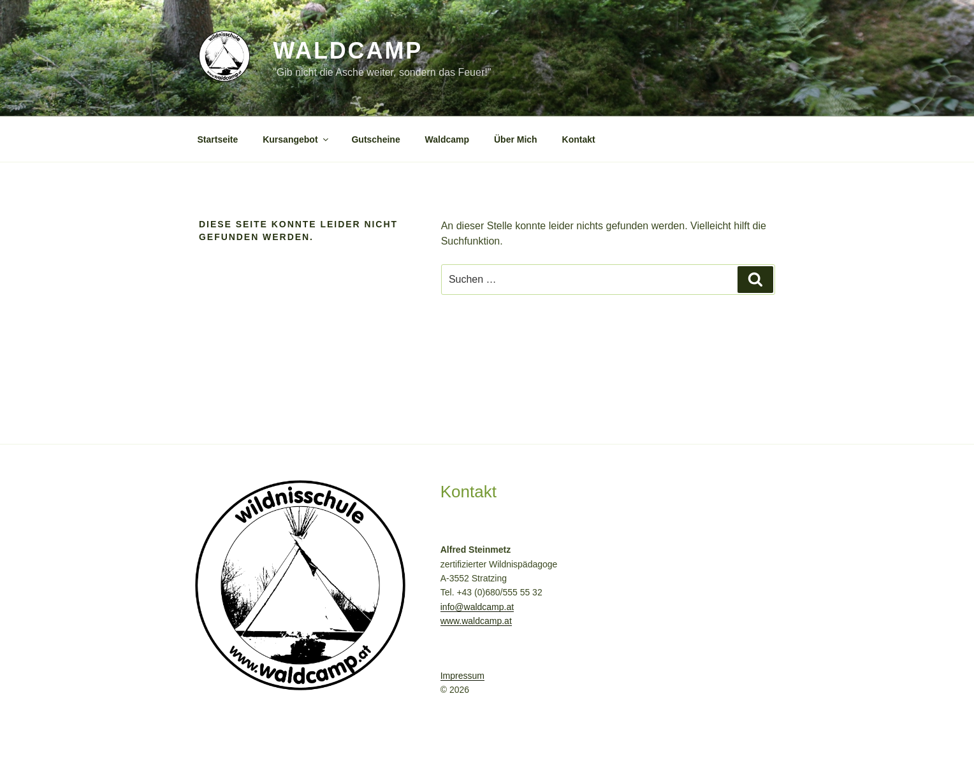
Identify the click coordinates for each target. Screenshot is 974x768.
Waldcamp (348, 51)
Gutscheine (375, 139)
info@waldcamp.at (477, 607)
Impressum (462, 676)
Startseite (218, 139)
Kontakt (578, 139)
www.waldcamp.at (476, 621)
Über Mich (515, 139)
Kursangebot (296, 139)
